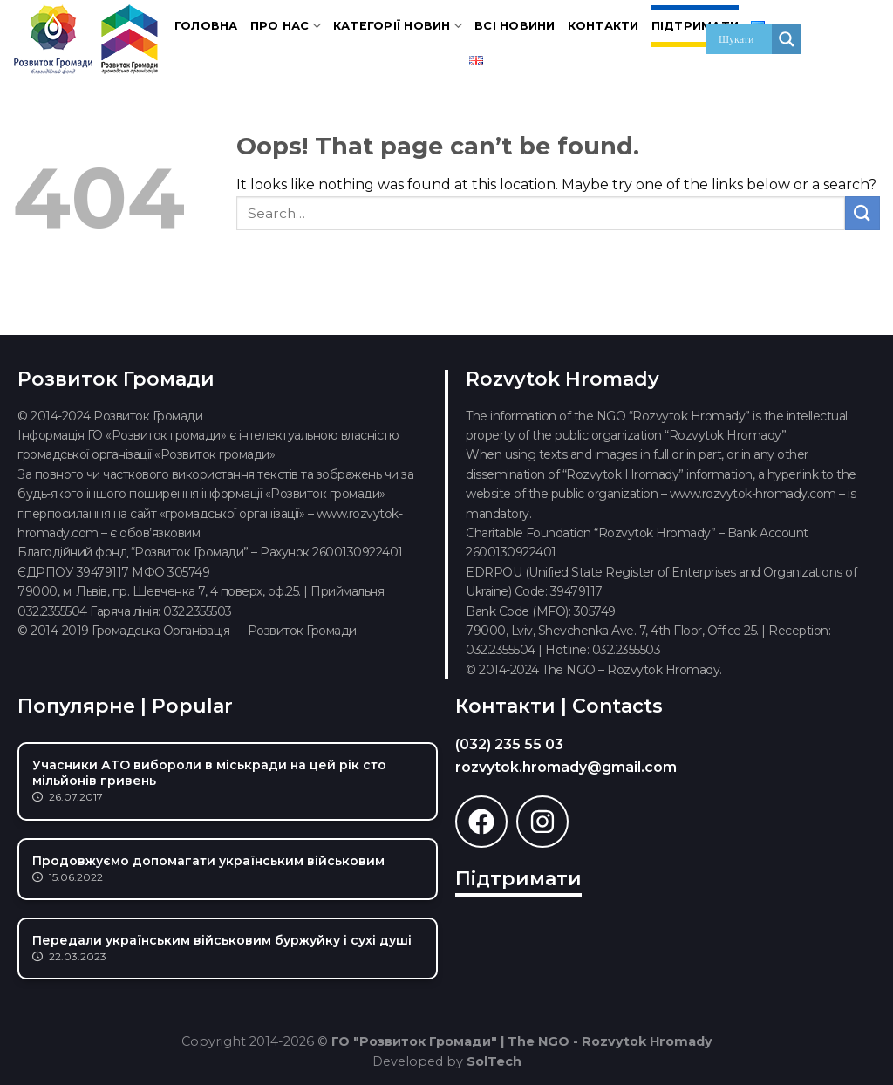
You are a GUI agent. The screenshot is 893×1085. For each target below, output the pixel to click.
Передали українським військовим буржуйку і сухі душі (222, 940)
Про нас (285, 25)
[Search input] (743, 39)
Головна (206, 25)
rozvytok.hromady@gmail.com (566, 767)
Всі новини (515, 25)
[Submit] (862, 213)
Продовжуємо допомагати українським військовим (208, 861)
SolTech (494, 1061)
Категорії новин (397, 25)
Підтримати (695, 25)
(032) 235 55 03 (509, 744)
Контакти (603, 25)
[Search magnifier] (786, 39)
